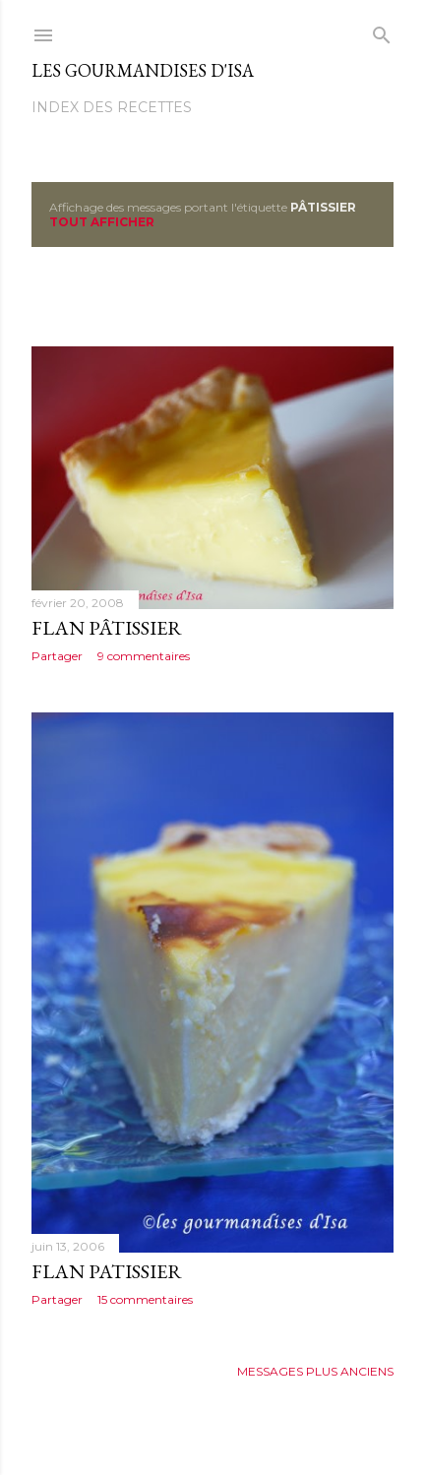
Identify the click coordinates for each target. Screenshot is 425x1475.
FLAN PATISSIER (106, 1271)
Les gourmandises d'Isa (142, 70)
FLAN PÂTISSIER (106, 628)
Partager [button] (57, 655)
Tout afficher (101, 222)
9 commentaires (143, 655)
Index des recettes (111, 107)
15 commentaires (145, 1299)
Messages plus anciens (315, 1371)
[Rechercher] (382, 31)
